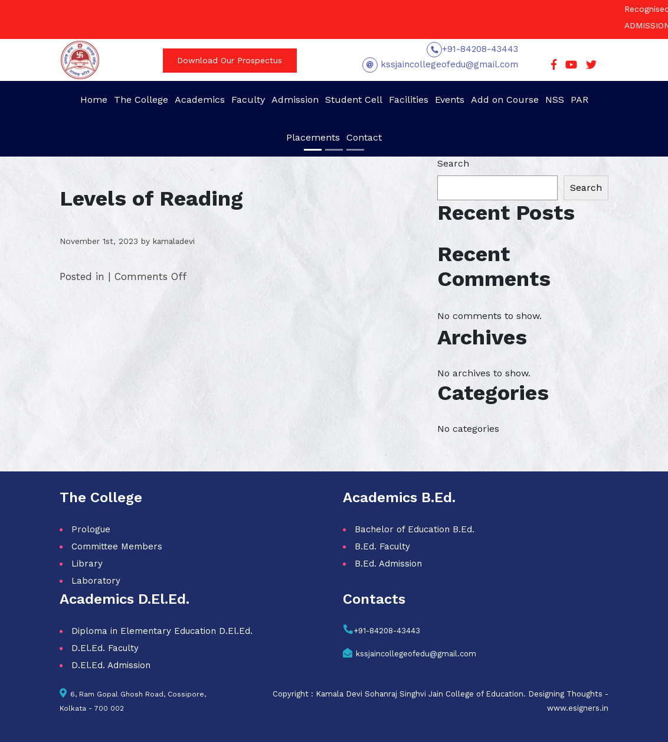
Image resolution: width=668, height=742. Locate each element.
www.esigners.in (577, 708)
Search (453, 163)
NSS (554, 99)
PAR (579, 99)
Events (449, 99)
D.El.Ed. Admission (110, 665)
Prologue (90, 529)
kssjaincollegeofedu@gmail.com (448, 64)
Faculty (248, 99)
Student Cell (353, 99)
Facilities (408, 99)
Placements (313, 137)
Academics (200, 99)
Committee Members (116, 546)
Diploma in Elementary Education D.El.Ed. (162, 631)
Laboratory (95, 580)
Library (87, 563)
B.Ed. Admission (388, 563)
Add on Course (505, 99)
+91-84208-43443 (480, 49)
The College (141, 99)
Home (93, 99)
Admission (295, 99)
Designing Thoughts (565, 693)
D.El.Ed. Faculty (105, 648)
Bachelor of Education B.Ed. (414, 529)
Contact (364, 137)
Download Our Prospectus (229, 60)
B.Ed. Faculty (382, 546)
